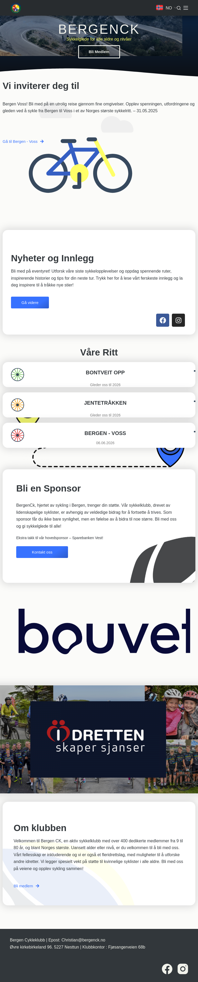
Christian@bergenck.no (83, 940)
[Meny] (185, 7)
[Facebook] (167, 969)
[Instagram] (183, 969)
